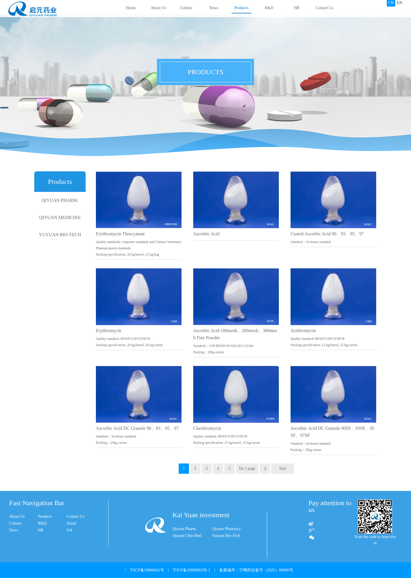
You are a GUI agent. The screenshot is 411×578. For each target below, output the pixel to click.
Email (37, 523)
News (213, 8)
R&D (269, 8)
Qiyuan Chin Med (186, 551)
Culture (186, 8)
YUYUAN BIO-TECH (60, 234)
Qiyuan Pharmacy (226, 544)
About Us (158, 8)
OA (36, 530)
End (282, 468)
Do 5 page (247, 468)
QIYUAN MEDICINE (59, 217)
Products (241, 8)
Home (131, 8)
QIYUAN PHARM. (60, 200)
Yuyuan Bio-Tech (226, 551)
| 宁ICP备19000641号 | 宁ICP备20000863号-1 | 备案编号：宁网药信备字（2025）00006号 (207, 570)
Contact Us (324, 8)
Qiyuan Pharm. (184, 544)
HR (296, 8)
